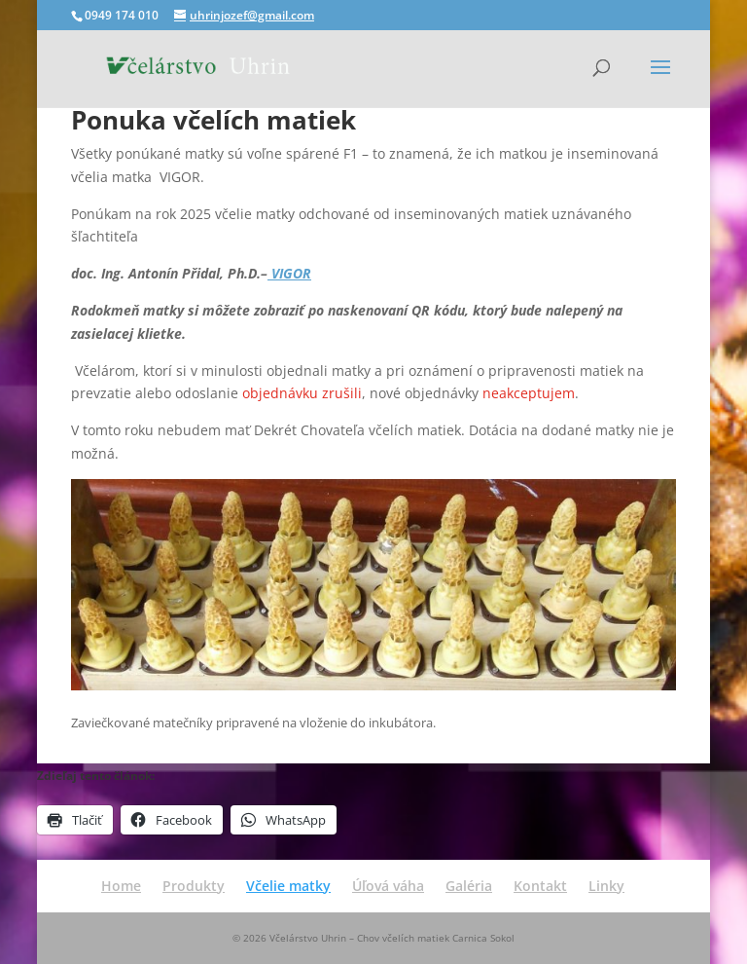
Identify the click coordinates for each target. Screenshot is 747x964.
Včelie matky (288, 885)
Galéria (468, 885)
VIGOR (289, 273)
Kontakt (540, 885)
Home (121, 885)
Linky (606, 885)
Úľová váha (388, 885)
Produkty (193, 885)
